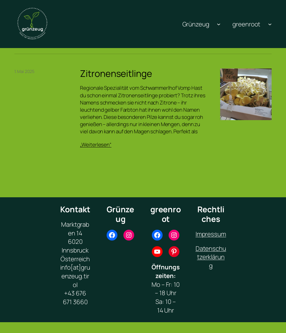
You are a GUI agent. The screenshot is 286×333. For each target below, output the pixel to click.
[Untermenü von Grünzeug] (218, 24)
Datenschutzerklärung (211, 257)
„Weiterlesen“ (95, 144)
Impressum (211, 234)
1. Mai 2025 (24, 71)
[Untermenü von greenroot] (270, 24)
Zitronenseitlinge (116, 73)
